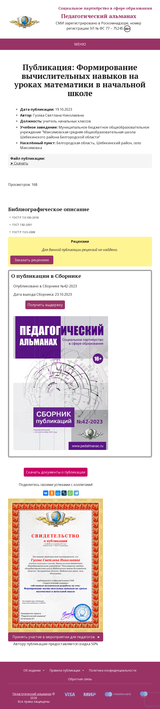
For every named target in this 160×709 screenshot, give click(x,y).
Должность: (31, 121)
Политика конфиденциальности (112, 670)
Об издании (34, 670)
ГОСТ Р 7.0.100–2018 (25, 217)
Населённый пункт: (38, 143)
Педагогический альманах (72, 16)
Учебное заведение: (39, 127)
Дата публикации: (37, 109)
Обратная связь (80, 679)
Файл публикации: (27, 158)
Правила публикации (67, 670)
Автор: (26, 115)
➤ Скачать (19, 163)
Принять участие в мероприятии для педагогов (53, 636)
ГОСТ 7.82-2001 (22, 225)
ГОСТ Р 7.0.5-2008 (23, 232)
